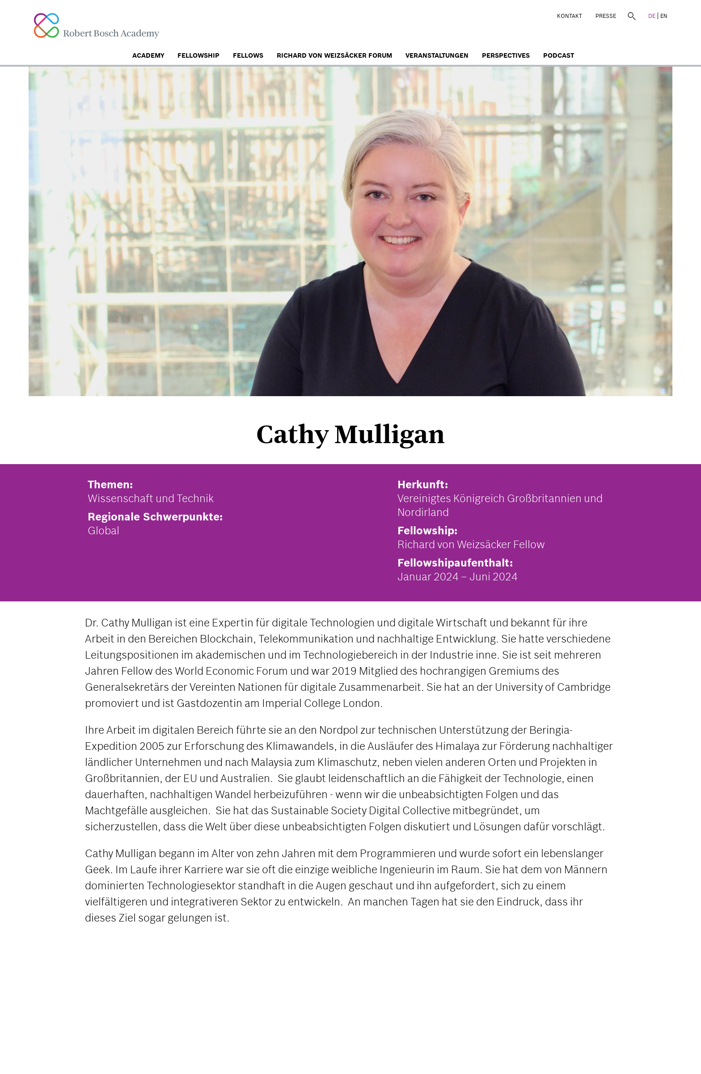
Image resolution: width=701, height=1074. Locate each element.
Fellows (248, 55)
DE (651, 16)
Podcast (558, 55)
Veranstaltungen (437, 55)
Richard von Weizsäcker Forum (334, 55)
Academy (148, 55)
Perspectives (506, 55)
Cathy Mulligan (350, 434)
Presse (605, 16)
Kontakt (569, 16)
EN (663, 16)
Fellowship (198, 55)
